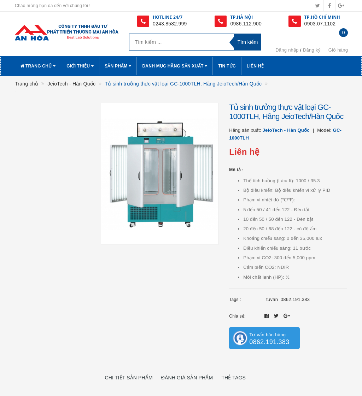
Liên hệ (255, 66)
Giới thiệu (80, 66)
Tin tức (226, 66)
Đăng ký (311, 50)
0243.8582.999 (170, 23)
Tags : (235, 299)
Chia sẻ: (237, 316)
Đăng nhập (287, 50)
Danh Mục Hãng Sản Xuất (174, 66)
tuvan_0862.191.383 (288, 299)
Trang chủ (38, 66)
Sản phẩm (118, 66)
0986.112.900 (246, 23)
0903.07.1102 (320, 23)
